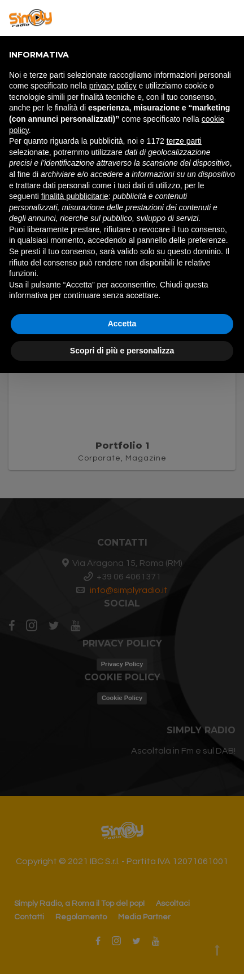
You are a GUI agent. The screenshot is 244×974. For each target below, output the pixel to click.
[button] (229, 18)
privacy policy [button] (113, 85)
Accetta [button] (122, 323)
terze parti (184, 140)
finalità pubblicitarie (74, 196)
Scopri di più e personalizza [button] (122, 350)
